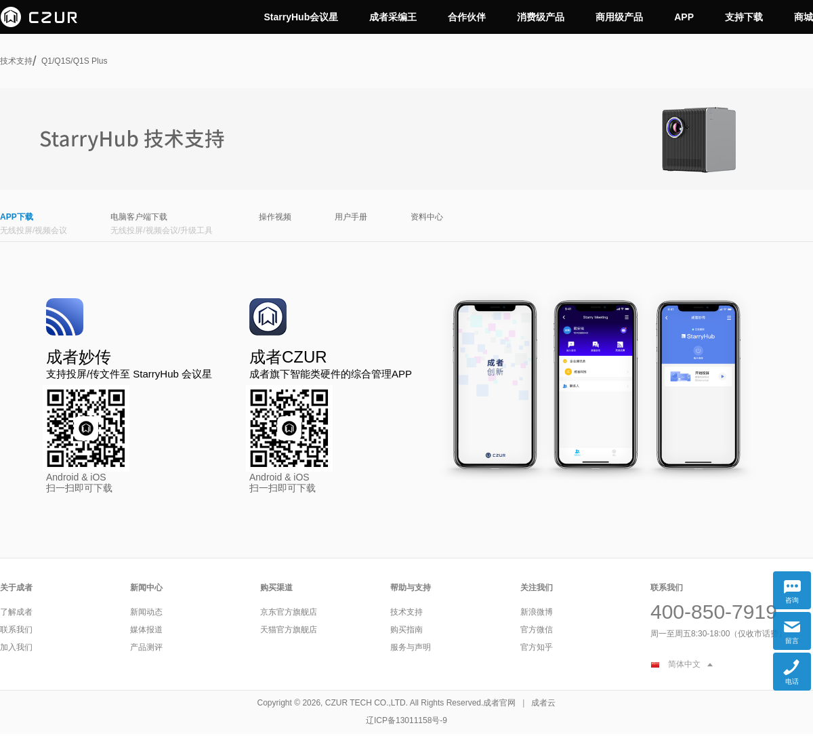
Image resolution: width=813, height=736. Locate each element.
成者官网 (499, 703)
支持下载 (744, 17)
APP (684, 17)
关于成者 (16, 587)
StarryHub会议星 (301, 17)
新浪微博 (536, 612)
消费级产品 (540, 17)
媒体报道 (146, 629)
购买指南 (406, 629)
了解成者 (16, 612)
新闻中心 (146, 587)
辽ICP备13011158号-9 (406, 720)
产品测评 (146, 647)
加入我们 (16, 647)
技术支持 (16, 61)
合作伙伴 (467, 17)
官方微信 (536, 629)
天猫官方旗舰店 (288, 629)
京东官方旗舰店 (288, 612)
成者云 (543, 703)
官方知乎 (536, 647)
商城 (803, 17)
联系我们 (16, 629)
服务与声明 (410, 647)
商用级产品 (619, 17)
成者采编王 (393, 17)
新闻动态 (146, 612)
